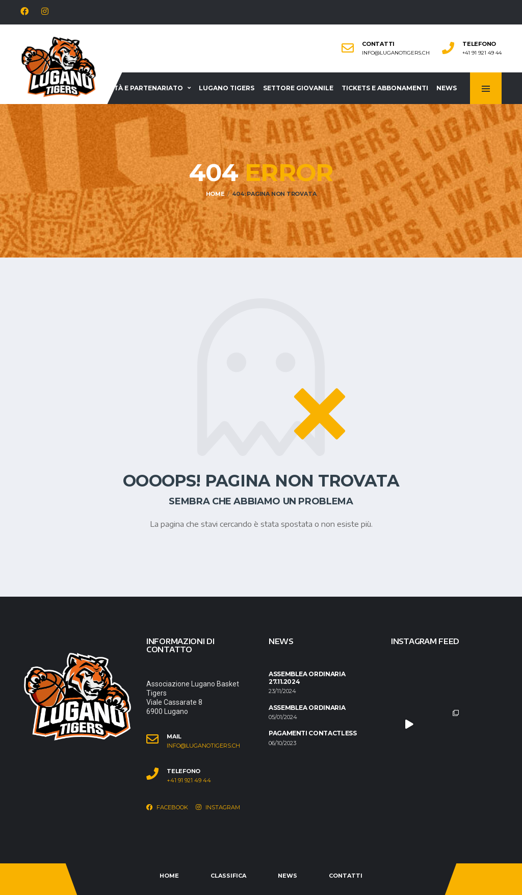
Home (169, 875)
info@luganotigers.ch (396, 53)
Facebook (167, 807)
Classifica (228, 875)
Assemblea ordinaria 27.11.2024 (307, 677)
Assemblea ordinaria (307, 707)
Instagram (218, 807)
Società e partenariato (138, 88)
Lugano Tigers (226, 88)
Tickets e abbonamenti (385, 88)
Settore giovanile (298, 88)
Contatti (345, 875)
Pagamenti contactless (312, 733)
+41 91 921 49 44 (482, 53)
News (446, 88)
